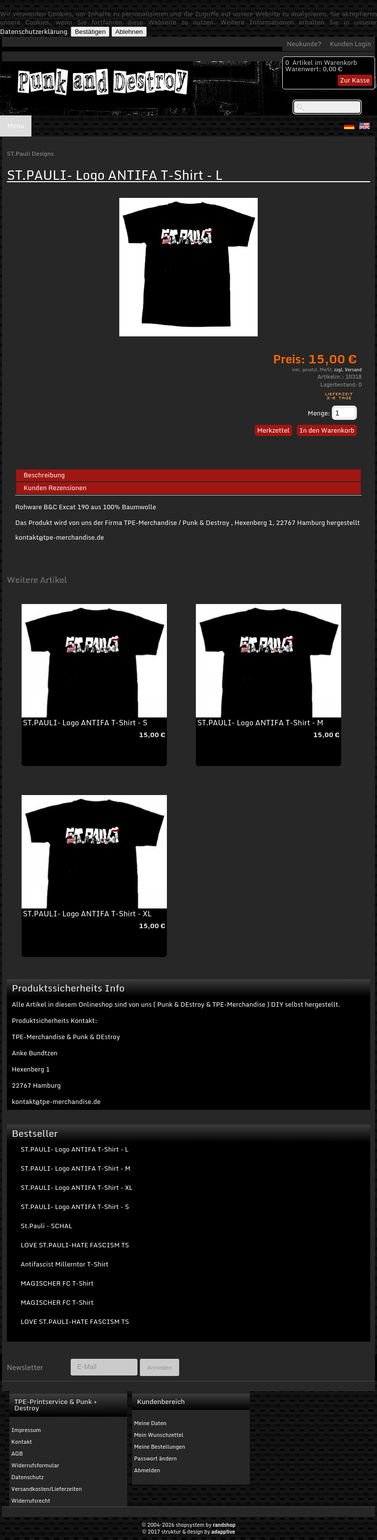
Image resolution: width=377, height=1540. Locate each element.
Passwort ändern (155, 1458)
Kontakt (21, 1441)
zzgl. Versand (348, 369)
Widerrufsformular (35, 1465)
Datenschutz (27, 1477)
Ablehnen (129, 31)
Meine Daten (150, 1423)
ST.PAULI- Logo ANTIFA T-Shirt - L (75, 1149)
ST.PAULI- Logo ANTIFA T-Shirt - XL (87, 913)
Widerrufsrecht (30, 1500)
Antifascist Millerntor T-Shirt (64, 1264)
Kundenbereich (161, 1401)
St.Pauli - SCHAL (46, 1225)
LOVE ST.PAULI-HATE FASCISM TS (75, 1244)
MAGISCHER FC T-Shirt (57, 1283)
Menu (15, 125)
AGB (17, 1453)
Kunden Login (350, 43)
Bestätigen (90, 31)
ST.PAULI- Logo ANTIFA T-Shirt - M (260, 722)
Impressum (26, 1430)
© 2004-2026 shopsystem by (188, 1525)
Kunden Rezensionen (55, 488)
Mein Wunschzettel (159, 1434)
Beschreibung (44, 475)
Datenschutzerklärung (33, 31)
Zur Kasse (355, 80)
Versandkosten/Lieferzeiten (46, 1489)
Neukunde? (304, 43)
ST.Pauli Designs (30, 153)
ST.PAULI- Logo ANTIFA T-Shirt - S (85, 722)
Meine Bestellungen (159, 1446)
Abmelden (147, 1470)
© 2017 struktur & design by (188, 1532)
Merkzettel (273, 430)
